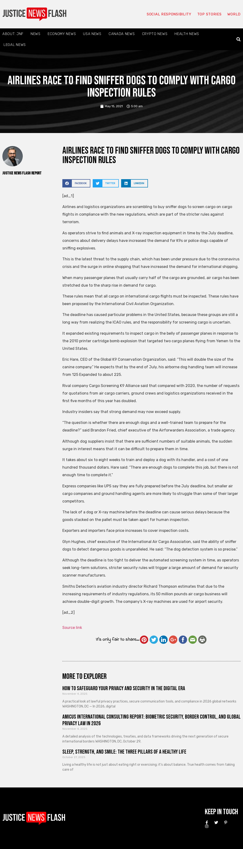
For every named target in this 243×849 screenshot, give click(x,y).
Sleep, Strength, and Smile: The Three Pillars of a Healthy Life (124, 751)
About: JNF (12, 34)
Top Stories (209, 14)
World (234, 14)
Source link (72, 627)
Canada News (122, 34)
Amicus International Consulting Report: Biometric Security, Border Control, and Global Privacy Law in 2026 (151, 720)
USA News (92, 34)
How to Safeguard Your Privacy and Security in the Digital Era (123, 688)
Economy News (62, 34)
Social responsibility (169, 14)
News (36, 34)
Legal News (15, 45)
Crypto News (155, 34)
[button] (238, 39)
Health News (186, 34)
